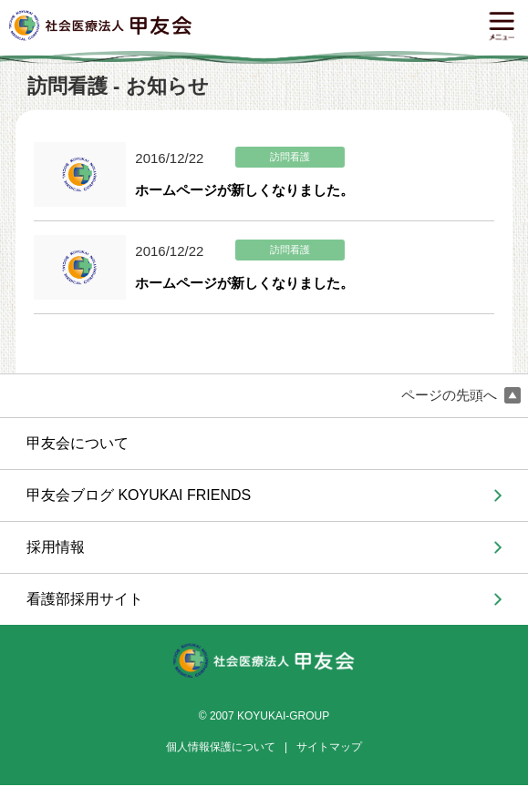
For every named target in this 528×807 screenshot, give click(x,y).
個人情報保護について (220, 747)
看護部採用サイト (84, 599)
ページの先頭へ (461, 396)
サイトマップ (329, 747)
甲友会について (77, 443)
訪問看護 (290, 157)
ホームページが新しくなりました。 (244, 190)
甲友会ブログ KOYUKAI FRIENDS (138, 495)
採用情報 (55, 547)
